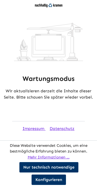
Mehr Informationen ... (49, 157)
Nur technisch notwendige (48, 167)
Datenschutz (62, 128)
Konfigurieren (48, 179)
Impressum (34, 128)
